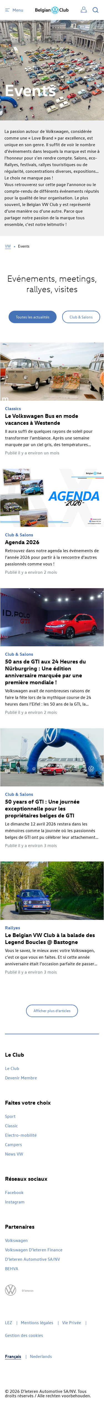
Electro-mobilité (21, 1135)
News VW (14, 1154)
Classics (13, 408)
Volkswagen (16, 1240)
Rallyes (12, 927)
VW (8, 246)
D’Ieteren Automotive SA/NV (32, 1259)
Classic (11, 1125)
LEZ (8, 1322)
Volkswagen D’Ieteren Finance (33, 1249)
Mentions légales (37, 1322)
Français (13, 1356)
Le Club (12, 1068)
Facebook (14, 1192)
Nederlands (41, 1356)
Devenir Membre (21, 1078)
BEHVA (11, 1268)
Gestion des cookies (24, 1335)
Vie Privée (71, 1322)
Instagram (15, 1202)
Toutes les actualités (32, 317)
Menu (14, 10)
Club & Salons (81, 317)
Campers (13, 1144)
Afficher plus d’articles (52, 1010)
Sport (10, 1116)
